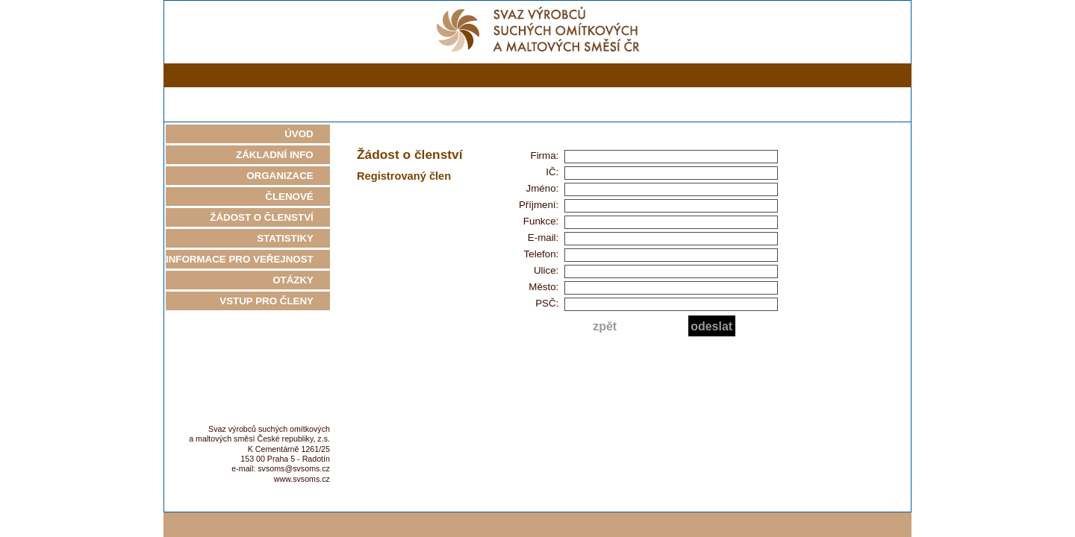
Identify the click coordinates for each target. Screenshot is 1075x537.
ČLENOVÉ (297, 196)
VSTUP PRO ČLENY (274, 301)
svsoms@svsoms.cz (294, 468)
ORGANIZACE (288, 175)
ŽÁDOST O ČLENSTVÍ (270, 217)
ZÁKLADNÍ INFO (283, 154)
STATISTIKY (293, 238)
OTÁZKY (301, 280)
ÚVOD (307, 133)
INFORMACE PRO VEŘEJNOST (248, 259)
